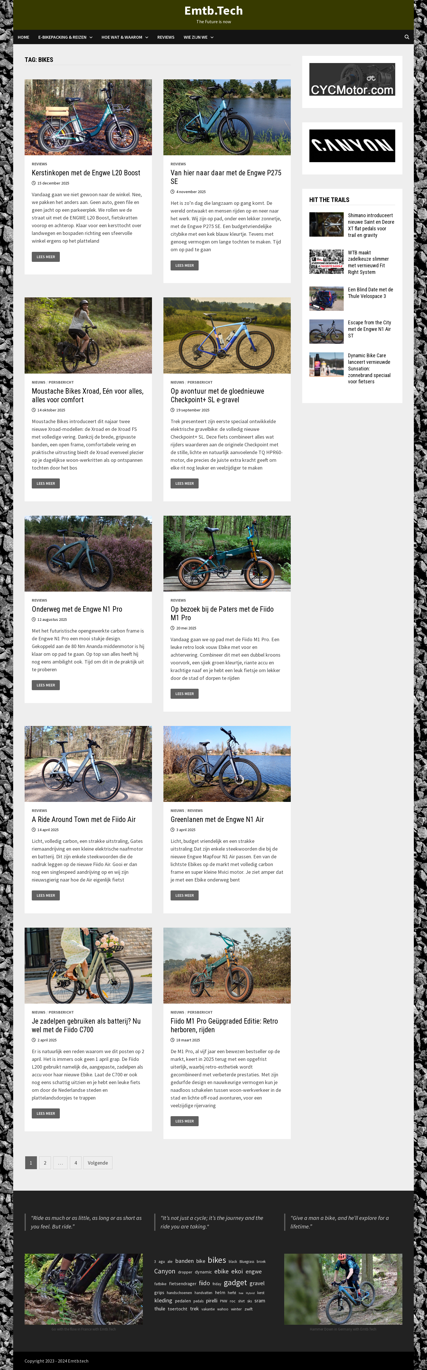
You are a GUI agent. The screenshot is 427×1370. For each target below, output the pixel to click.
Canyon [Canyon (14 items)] (164, 1271)
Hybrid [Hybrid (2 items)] (250, 1293)
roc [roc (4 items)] (233, 1301)
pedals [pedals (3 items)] (198, 1301)
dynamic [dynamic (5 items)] (203, 1272)
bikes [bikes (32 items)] (217, 1260)
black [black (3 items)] (233, 1261)
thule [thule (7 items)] (159, 1308)
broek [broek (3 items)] (261, 1261)
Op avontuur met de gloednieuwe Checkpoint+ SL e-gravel (217, 395)
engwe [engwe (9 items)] (254, 1271)
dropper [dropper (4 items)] (185, 1272)
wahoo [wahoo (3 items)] (222, 1309)
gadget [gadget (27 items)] (235, 1282)
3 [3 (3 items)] (155, 1261)
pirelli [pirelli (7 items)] (212, 1300)
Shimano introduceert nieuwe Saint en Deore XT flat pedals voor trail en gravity (371, 225)
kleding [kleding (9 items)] (163, 1300)
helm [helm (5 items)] (220, 1292)
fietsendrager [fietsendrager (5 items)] (182, 1283)
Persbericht (61, 382)
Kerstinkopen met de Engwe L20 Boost (86, 173)
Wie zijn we (195, 37)
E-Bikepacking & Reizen (62, 37)
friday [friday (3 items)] (217, 1283)
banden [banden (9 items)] (184, 1260)
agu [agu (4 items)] (162, 1261)
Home (23, 37)
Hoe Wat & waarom (122, 37)
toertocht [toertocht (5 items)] (177, 1309)
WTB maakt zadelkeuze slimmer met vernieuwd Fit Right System (368, 262)
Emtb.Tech (213, 10)
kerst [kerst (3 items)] (260, 1292)
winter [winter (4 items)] (236, 1309)
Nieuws (39, 382)
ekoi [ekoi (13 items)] (237, 1271)
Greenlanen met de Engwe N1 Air (217, 819)
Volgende (98, 1162)
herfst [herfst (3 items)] (232, 1292)
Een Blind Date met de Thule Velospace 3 (370, 292)
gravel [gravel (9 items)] (257, 1283)
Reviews (166, 37)
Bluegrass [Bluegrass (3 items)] (247, 1261)
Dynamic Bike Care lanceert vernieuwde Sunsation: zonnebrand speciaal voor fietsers (369, 368)
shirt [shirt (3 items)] (241, 1301)
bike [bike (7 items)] (200, 1261)
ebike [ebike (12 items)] (221, 1271)
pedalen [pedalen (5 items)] (183, 1301)
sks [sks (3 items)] (249, 1301)
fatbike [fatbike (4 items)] (160, 1283)
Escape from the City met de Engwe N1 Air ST (369, 329)
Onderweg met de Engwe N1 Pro (77, 609)
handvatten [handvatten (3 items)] (203, 1292)
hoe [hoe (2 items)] (241, 1293)
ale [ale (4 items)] (170, 1261)
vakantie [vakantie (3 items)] (208, 1309)
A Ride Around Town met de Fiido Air (84, 819)
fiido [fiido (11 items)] (204, 1283)
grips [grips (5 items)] (159, 1292)
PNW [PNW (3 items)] (223, 1301)
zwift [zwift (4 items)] (248, 1309)
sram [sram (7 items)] (259, 1300)
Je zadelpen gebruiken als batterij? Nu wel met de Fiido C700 (86, 1025)
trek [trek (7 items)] (194, 1308)
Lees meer (48, 257)
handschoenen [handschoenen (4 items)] (179, 1292)
